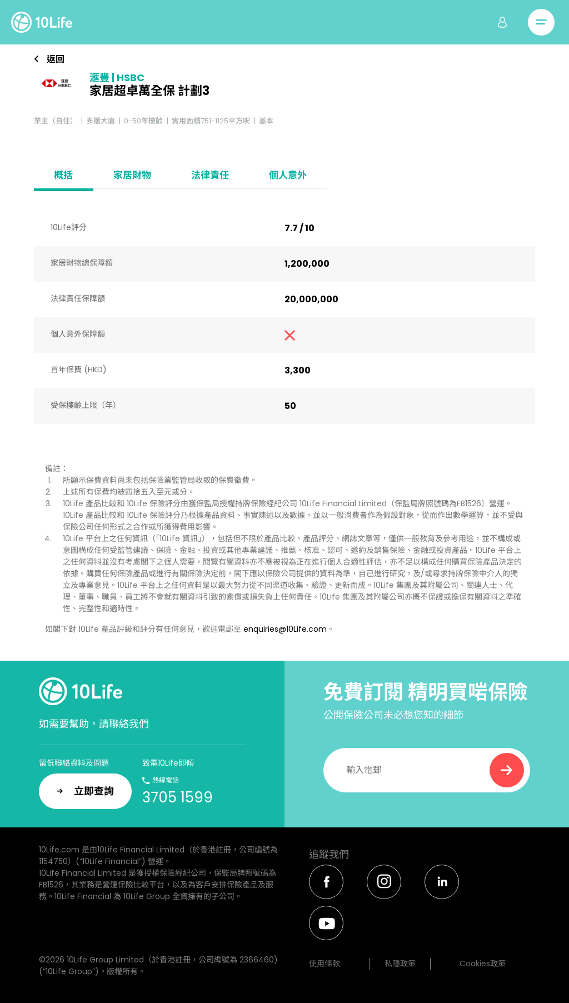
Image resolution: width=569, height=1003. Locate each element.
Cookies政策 (483, 963)
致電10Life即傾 (168, 763)
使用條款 (324, 963)
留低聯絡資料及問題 (74, 763)
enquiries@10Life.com (285, 629)
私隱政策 (400, 963)
